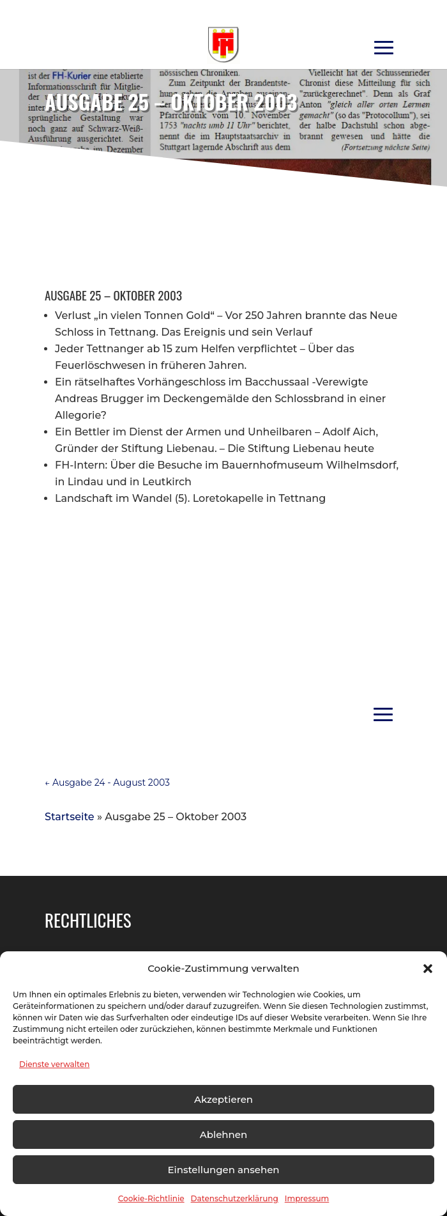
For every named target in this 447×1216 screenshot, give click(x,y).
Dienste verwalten (54, 1064)
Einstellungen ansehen (223, 1170)
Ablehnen (223, 1134)
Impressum (307, 1198)
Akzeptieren (223, 1099)
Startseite (70, 817)
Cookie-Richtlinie (151, 1198)
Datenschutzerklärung (234, 1198)
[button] (427, 968)
